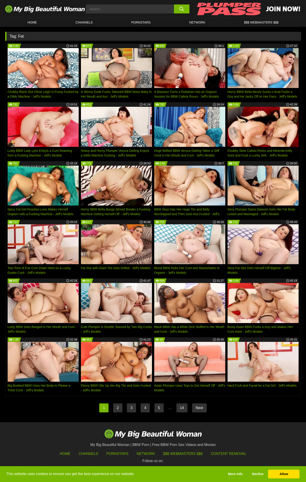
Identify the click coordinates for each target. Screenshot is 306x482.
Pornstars (141, 22)
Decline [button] (257, 474)
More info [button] (235, 474)
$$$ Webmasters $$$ (183, 454)
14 (182, 408)
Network (197, 22)
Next (199, 408)
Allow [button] (284, 474)
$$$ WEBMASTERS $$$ (261, 22)
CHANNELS (84, 22)
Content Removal (228, 454)
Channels (88, 454)
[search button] (181, 8)
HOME (32, 22)
